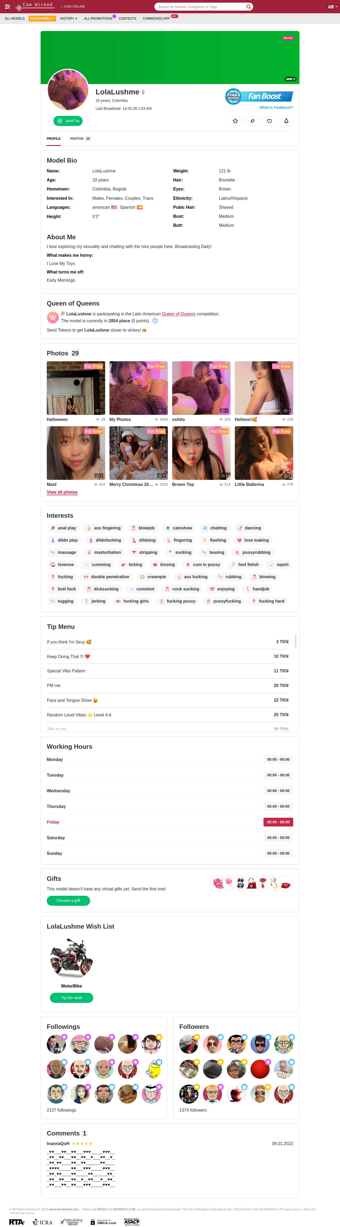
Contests (127, 18)
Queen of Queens (178, 314)
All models (15, 18)
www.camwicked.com (64, 1209)
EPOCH (102, 1209)
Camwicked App (157, 18)
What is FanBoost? (276, 107)
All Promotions (99, 18)
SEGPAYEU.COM (124, 1209)
